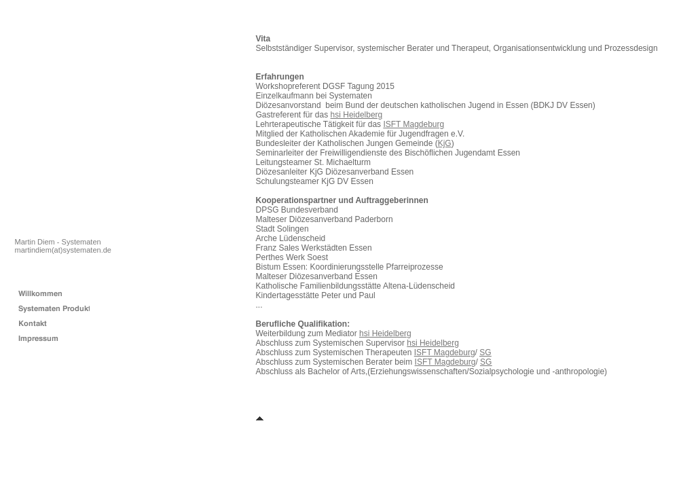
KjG (445, 143)
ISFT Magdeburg (413, 124)
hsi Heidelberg (357, 115)
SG (485, 352)
